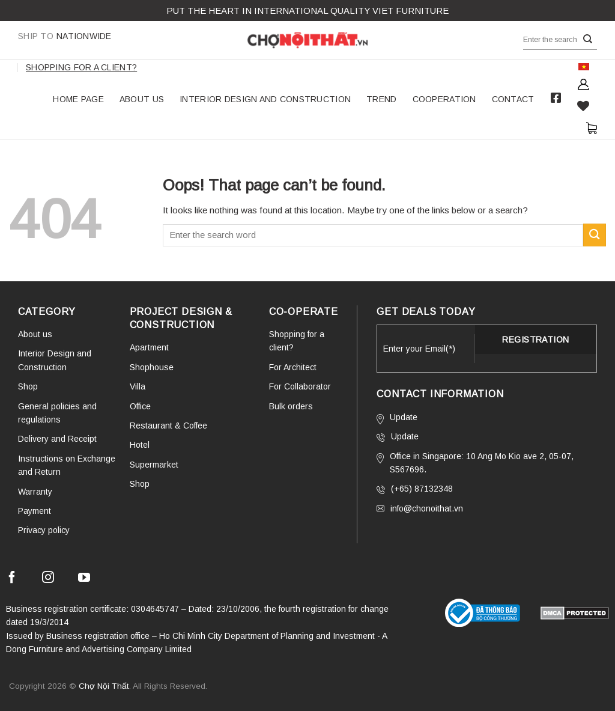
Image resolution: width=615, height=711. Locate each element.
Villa (137, 386)
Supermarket (154, 464)
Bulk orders (291, 406)
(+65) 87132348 (415, 489)
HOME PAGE (78, 99)
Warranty (35, 491)
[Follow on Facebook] (12, 579)
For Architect (293, 367)
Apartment (149, 347)
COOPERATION (444, 99)
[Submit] (588, 39)
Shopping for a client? (81, 67)
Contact (513, 99)
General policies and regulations (57, 412)
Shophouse (152, 367)
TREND (381, 99)
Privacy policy (44, 530)
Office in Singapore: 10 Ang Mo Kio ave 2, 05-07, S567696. (475, 462)
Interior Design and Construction (265, 99)
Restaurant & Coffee (168, 425)
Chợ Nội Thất (104, 686)
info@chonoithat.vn (420, 508)
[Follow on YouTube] (84, 579)
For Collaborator (300, 386)
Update (397, 418)
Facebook (556, 98)
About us (142, 99)
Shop (28, 386)
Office (140, 406)
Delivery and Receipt (57, 439)
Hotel (140, 445)
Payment (34, 511)
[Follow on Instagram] (48, 579)
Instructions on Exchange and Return (66, 465)
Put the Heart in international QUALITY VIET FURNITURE (307, 10)
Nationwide (65, 36)
